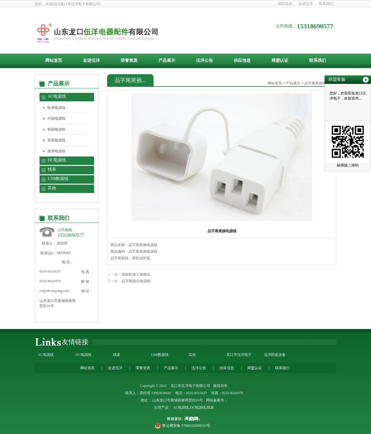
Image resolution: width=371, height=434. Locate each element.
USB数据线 (58, 178)
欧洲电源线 (56, 108)
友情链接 (75, 342)
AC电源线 (57, 96)
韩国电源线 (56, 129)
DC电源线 (57, 160)
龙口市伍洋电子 (239, 355)
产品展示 (166, 60)
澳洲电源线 (56, 151)
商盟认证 (279, 60)
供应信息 (285, 4)
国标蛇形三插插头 (136, 274)
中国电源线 (56, 118)
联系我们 (326, 4)
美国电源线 (56, 140)
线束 (52, 169)
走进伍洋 (305, 4)
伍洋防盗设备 (275, 355)
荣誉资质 (129, 60)
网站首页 (53, 60)
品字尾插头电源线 (136, 281)
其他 (52, 188)
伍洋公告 (204, 60)
